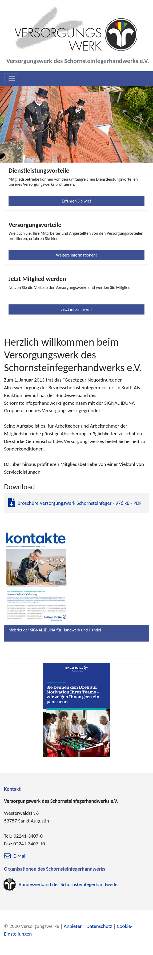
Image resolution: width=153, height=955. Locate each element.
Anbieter (73, 926)
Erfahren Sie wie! (76, 201)
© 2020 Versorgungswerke (31, 926)
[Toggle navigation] (11, 78)
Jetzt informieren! (76, 309)
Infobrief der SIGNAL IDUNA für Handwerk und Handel (54, 629)
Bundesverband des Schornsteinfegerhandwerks (68, 884)
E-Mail (19, 856)
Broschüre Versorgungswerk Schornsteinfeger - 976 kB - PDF (80, 503)
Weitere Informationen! (76, 255)
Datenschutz (99, 926)
